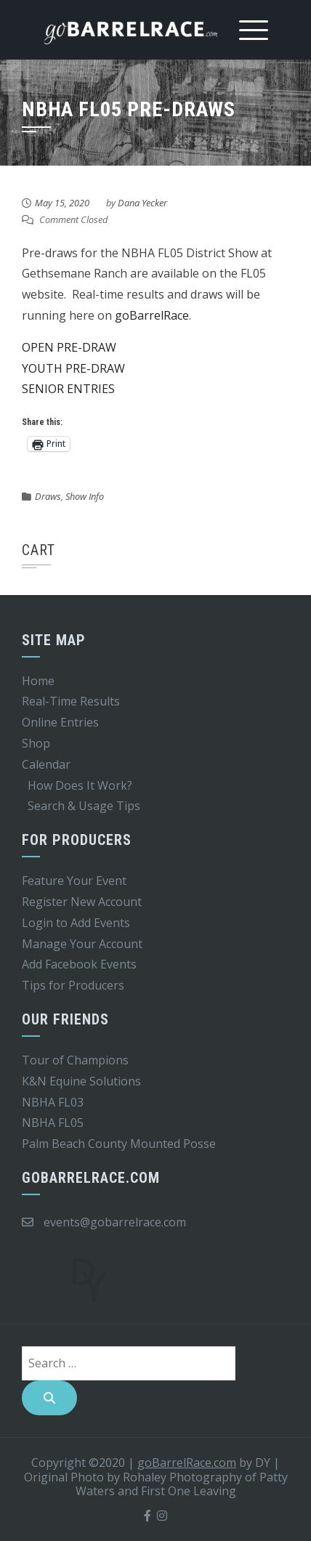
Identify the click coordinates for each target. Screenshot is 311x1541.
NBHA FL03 (53, 1102)
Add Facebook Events (79, 964)
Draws (48, 496)
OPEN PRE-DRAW (69, 347)
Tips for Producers (73, 985)
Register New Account (82, 902)
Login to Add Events (76, 923)
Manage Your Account (82, 944)
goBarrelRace (152, 315)
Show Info (84, 496)
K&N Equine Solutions (81, 1081)
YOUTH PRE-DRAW (73, 368)
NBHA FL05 (53, 1123)
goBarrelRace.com (186, 1463)
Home (38, 681)
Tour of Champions (75, 1060)
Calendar (46, 764)
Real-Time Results (71, 701)
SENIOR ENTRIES (68, 389)
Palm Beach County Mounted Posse (119, 1144)
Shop (36, 743)
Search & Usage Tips (84, 806)
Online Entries (60, 722)
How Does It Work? (80, 785)
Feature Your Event (74, 881)
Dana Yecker (142, 202)
